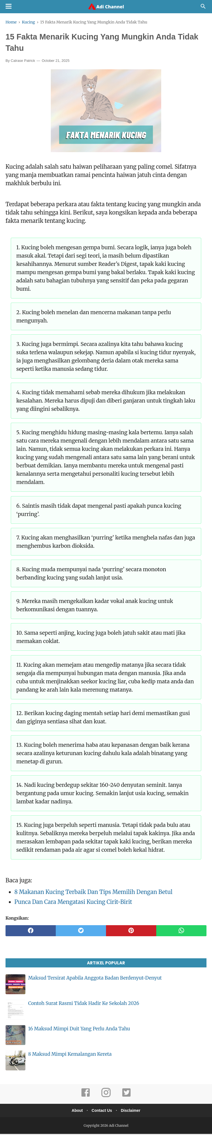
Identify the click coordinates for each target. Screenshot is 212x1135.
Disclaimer (132, 1111)
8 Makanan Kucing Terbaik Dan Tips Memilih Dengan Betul (93, 893)
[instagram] (106, 1097)
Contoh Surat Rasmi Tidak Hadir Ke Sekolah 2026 (83, 1004)
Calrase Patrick (23, 62)
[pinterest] (131, 931)
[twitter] (81, 931)
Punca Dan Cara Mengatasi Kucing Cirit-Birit (73, 902)
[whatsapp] (181, 931)
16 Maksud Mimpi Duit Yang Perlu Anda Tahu (79, 1030)
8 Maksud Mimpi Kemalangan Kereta (70, 1055)
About (75, 1111)
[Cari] (203, 7)
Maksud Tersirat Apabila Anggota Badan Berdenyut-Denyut (95, 979)
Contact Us (102, 1111)
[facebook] (31, 931)
